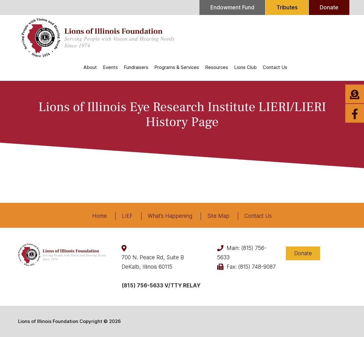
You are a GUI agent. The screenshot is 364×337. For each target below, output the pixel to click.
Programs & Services (176, 67)
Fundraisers (136, 67)
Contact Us (275, 67)
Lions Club (245, 67)
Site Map (218, 216)
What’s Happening (170, 216)
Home (99, 216)
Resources (216, 67)
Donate (329, 7)
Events (110, 67)
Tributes (287, 7)
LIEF (127, 216)
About (90, 67)
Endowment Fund (232, 7)
